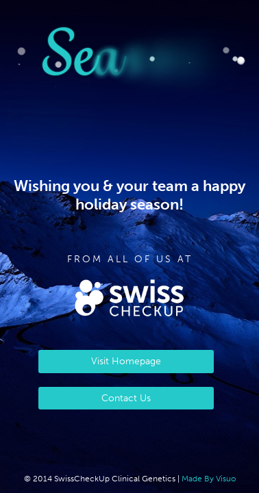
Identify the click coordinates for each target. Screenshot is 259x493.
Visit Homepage (126, 361)
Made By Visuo (209, 478)
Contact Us (126, 398)
